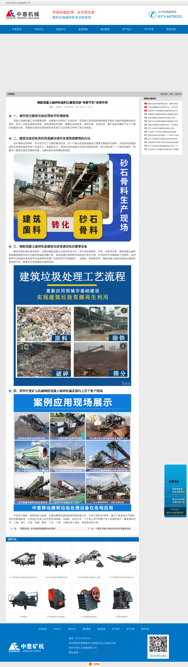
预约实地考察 (179, 500)
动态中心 (61, 29)
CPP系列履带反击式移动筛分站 (121, 577)
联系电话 (175, 511)
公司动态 (10, 94)
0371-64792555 (170, 16)
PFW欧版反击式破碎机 (56, 617)
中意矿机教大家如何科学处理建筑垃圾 (113, 529)
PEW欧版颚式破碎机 (89, 617)
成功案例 (105, 29)
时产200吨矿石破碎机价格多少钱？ (161, 128)
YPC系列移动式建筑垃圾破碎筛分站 (23, 577)
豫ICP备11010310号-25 (92, 652)
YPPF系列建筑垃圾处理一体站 (89, 577)
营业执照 (108, 652)
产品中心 (39, 29)
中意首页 (17, 29)
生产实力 (127, 29)
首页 (171, 94)
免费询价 (174, 481)
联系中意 (171, 29)
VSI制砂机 (23, 617)
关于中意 (149, 29)
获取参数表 (179, 490)
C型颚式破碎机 (121, 617)
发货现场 (83, 29)
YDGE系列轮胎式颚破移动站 (56, 577)
